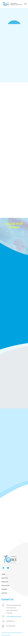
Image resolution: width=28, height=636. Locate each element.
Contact (4, 593)
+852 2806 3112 (10, 621)
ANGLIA (9, 635)
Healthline (5, 585)
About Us (4, 578)
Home (3, 574)
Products (4, 582)
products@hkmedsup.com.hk (13, 616)
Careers (4, 589)
